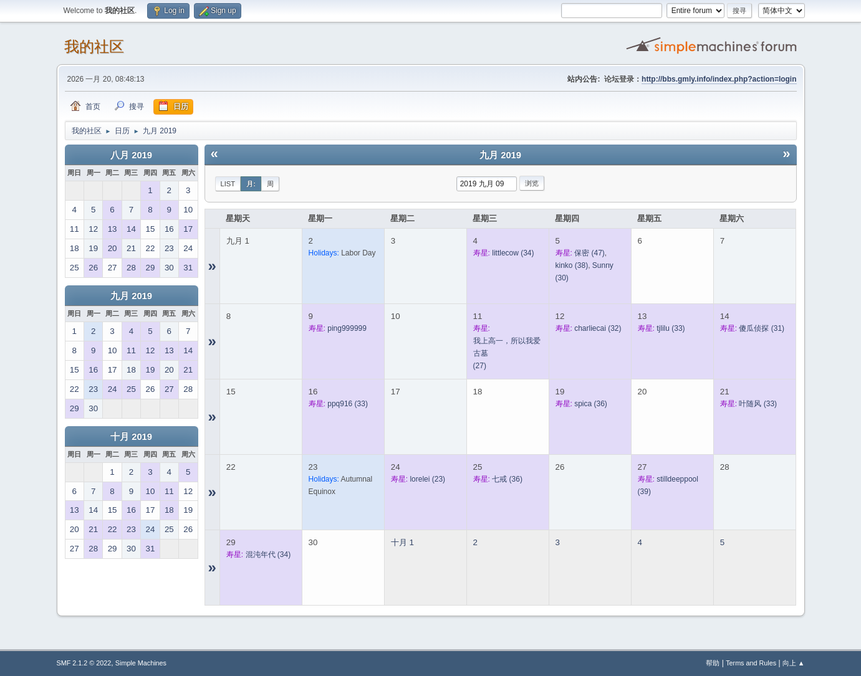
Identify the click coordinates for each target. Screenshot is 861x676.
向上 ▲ (793, 663)
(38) (572, 265)
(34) (513, 253)
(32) (597, 328)
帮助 (712, 663)
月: (251, 184)
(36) (590, 403)
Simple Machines (140, 663)
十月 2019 (131, 437)
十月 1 (402, 542)
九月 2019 (131, 296)
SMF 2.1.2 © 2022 (84, 663)
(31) (761, 328)
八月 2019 (131, 155)
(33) (671, 328)
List (228, 184)
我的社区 (94, 46)
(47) (589, 253)
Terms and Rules (751, 663)
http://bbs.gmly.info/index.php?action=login (719, 79)
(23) (427, 479)
